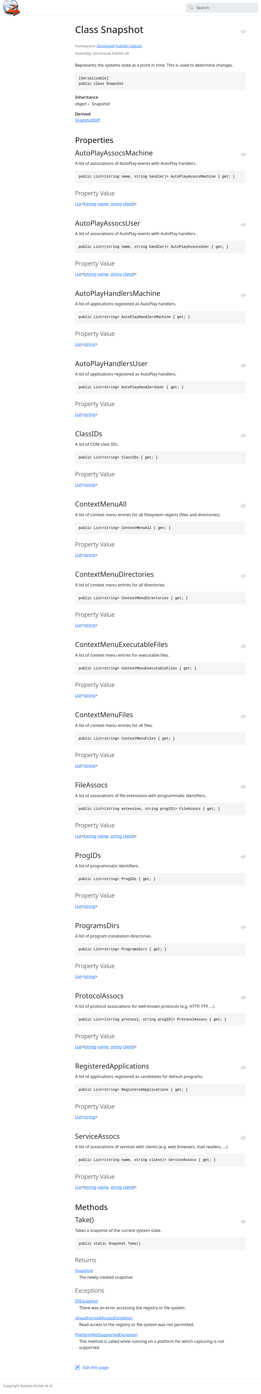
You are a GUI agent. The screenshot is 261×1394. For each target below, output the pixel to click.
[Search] (222, 7)
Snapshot (84, 1270)
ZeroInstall (105, 46)
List (78, 204)
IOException (86, 1301)
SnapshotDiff (87, 120)
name (102, 204)
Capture (135, 46)
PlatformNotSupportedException (106, 1335)
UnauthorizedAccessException (104, 1318)
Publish (121, 46)
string (90, 204)
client (128, 204)
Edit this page (96, 1367)
